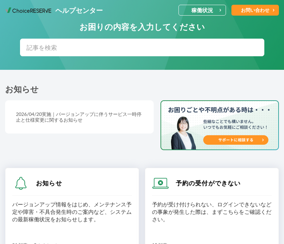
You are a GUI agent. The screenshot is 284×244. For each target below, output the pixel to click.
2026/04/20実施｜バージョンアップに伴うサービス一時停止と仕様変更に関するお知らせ (78, 117)
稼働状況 (206, 10)
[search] (142, 47)
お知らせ (49, 183)
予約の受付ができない (208, 183)
